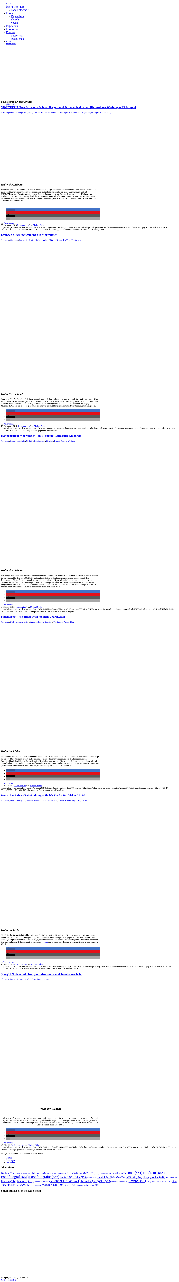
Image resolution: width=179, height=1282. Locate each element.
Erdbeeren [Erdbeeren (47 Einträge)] (104, 1173)
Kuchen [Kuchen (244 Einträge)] (8, 1181)
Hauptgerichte (39, 441)
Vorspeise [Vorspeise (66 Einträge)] (70, 1185)
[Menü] (11, 44)
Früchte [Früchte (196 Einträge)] (80, 1177)
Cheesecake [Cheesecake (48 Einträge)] (51, 1173)
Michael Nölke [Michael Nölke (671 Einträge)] (65, 1181)
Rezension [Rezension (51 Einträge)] (123, 1181)
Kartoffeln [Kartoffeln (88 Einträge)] (171, 1177)
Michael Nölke (39, 225)
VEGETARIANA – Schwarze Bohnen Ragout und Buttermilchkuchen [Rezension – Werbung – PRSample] (68, 107)
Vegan (90, 112)
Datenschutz (11, 1162)
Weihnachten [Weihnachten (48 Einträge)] (80, 1185)
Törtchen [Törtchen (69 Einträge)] (18, 1185)
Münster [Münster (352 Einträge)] (90, 1181)
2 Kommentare (23, 225)
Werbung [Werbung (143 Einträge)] (93, 1185)
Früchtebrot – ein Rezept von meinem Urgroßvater (33, 616)
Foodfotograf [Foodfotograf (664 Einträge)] (15, 1177)
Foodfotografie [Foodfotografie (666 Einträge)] (44, 1177)
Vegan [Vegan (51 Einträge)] (38, 1185)
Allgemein (10, 112)
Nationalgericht (64, 112)
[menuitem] (92, 3)
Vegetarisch (98, 112)
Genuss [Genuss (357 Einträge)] (134, 1177)
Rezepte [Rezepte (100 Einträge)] (152, 1181)
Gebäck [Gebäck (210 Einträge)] (104, 1177)
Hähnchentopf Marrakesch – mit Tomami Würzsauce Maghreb (41, 435)
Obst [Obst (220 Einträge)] (105, 1181)
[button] (10, 210)
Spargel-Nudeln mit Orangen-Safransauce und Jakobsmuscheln (41, 974)
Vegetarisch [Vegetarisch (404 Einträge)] (53, 1184)
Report (61, 800)
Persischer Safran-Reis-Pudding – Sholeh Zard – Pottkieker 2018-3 (43, 795)
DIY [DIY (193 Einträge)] (93, 1173)
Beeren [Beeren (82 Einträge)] (20, 1173)
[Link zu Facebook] (10, 104)
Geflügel (29, 441)
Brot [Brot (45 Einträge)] (27, 1173)
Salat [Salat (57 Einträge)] (161, 1181)
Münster (52, 240)
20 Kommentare (20, 964)
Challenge (19, 112)
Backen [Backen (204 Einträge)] (8, 1173)
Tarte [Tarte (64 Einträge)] (168, 1181)
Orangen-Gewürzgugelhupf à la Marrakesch (29, 234)
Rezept (59, 240)
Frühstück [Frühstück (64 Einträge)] (92, 1177)
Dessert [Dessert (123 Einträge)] (82, 1173)
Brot (12, 622)
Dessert (13, 800)
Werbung (107, 112)
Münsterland (39, 800)
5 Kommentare (20, 607)
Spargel (47, 979)
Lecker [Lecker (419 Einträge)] (25, 1181)
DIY (25, 112)
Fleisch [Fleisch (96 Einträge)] (121, 1173)
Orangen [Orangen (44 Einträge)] (115, 1181)
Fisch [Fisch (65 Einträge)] (112, 1173)
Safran (45, 942)
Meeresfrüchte (25, 979)
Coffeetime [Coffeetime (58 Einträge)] (61, 1173)
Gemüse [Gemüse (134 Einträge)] (118, 1177)
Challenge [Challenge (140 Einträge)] (38, 1173)
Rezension (75, 112)
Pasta (34, 979)
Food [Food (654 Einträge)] (134, 1173)
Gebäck (41, 112)
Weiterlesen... (8, 223)
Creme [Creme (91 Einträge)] (71, 1173)
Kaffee (47, 112)
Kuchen (54, 112)
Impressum (10, 1160)
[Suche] (8, 41)
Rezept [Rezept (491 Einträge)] (137, 1181)
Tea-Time (66, 240)
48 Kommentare (23, 426)
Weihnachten (68, 622)
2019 (3, 112)
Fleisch (13, 441)
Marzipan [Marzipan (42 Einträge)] (37, 1181)
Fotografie (32, 112)
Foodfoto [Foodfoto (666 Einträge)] (154, 1173)
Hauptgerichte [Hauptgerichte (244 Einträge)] (154, 1177)
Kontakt (9, 1158)
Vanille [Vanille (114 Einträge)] (28, 1185)
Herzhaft (49, 441)
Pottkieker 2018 (51, 800)
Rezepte (84, 112)
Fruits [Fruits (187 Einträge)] (66, 1177)
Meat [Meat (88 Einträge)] (46, 1181)
